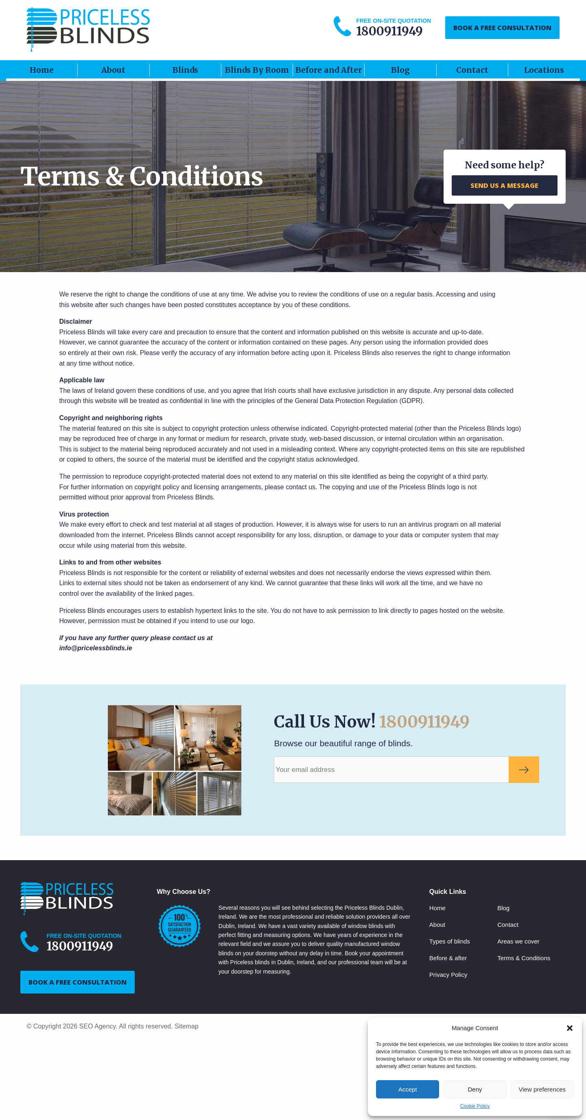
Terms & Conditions (523, 957)
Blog (400, 70)
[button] (570, 1028)
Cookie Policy (475, 1106)
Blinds (185, 70)
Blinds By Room (257, 70)
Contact (472, 70)
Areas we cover (518, 941)
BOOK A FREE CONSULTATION (502, 27)
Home (42, 70)
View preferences (542, 1089)
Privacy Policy (448, 974)
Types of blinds (449, 941)
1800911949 (424, 722)
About (113, 70)
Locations (544, 70)
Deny (475, 1089)
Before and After (328, 70)
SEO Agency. (98, 1026)
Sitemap (187, 1026)
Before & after (448, 957)
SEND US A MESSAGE (504, 185)
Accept (407, 1089)
